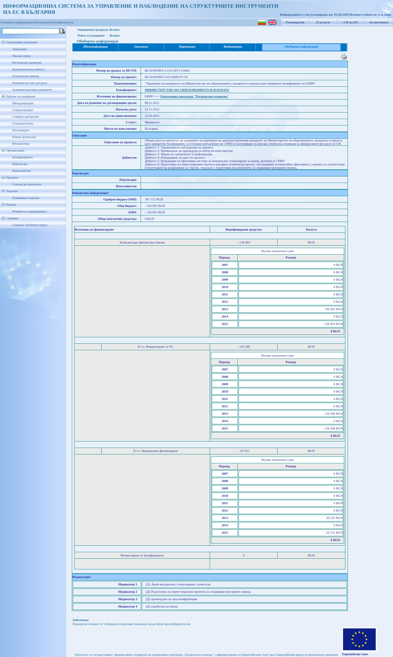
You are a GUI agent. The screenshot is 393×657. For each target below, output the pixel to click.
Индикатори (233, 46)
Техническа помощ (25, 76)
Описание (141, 46)
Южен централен (24, 137)
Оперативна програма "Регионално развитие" (194, 96)
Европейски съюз (355, 654)
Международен (22, 103)
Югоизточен (20, 143)
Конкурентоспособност (28, 69)
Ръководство (295, 22)
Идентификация (95, 46)
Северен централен (25, 116)
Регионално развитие (27, 62)
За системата (378, 22)
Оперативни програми (21, 42)
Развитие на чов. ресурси (29, 83)
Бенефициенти (22, 157)
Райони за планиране (20, 96)
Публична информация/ (17, 22)
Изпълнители (21, 170)
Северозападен (22, 110)
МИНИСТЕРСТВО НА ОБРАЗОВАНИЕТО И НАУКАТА (187, 90)
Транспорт (19, 49)
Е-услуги (323, 22)
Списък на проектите (27, 184)
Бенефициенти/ (63, 22)
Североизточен (22, 123)
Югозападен (20, 130)
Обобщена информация (301, 46)
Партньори (19, 164)
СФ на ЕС (351, 22)
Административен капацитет (32, 89)
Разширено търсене (25, 198)
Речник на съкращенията (29, 211)
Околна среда (21, 55)
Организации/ (43, 22)
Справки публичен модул (29, 225)
